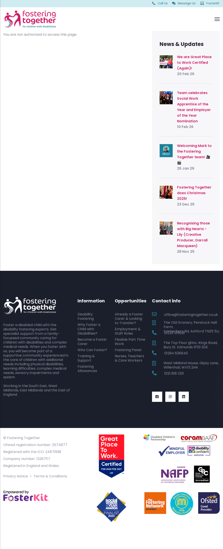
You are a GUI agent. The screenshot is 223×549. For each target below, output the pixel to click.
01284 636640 (176, 353)
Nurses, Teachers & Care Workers (129, 358)
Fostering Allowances (87, 368)
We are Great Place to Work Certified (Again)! (194, 62)
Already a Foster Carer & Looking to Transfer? (129, 318)
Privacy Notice (15, 476)
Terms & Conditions (50, 476)
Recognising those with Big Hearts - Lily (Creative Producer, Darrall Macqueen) (193, 234)
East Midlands (31, 390)
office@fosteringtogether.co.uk (191, 314)
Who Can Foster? (92, 349)
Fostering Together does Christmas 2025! (194, 193)
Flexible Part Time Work (130, 341)
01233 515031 (174, 332)
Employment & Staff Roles (127, 331)
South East (38, 385)
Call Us (160, 3)
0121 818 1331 (174, 373)
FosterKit (210, 3)
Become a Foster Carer (92, 341)
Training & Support (86, 358)
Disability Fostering (86, 316)
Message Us (184, 3)
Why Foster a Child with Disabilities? (89, 329)
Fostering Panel (128, 349)
